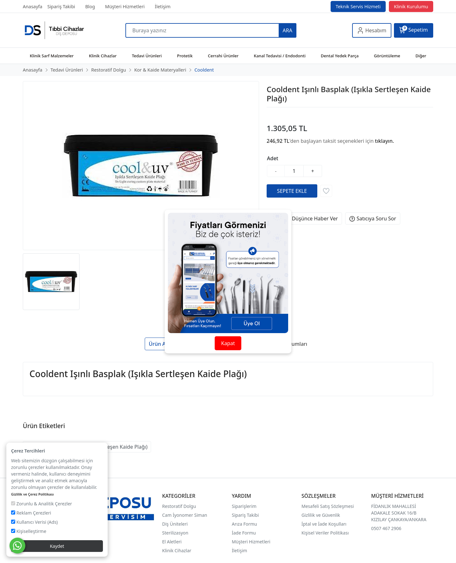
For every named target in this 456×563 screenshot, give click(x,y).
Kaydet (57, 546)
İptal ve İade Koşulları (323, 524)
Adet (272, 158)
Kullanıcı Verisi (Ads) (34, 522)
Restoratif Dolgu (179, 506)
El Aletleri (171, 542)
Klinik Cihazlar (176, 550)
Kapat (228, 343)
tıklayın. (384, 140)
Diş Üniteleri (175, 524)
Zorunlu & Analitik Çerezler (41, 504)
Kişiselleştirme (28, 531)
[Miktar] (294, 171)
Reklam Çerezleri (31, 513)
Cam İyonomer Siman (184, 515)
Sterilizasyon (175, 533)
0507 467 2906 (386, 528)
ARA (287, 30)
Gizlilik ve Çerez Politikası (32, 494)
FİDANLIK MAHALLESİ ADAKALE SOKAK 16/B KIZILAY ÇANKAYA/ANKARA (398, 512)
